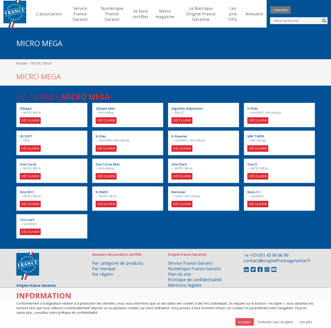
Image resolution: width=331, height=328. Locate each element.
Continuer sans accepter (275, 322)
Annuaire (254, 14)
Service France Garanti (80, 14)
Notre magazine (164, 13)
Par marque (103, 268)
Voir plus (306, 322)
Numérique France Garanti (112, 14)
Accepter (244, 322)
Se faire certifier (140, 13)
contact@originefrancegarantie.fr (277, 260)
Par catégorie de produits (117, 263)
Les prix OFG (232, 14)
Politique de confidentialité (195, 279)
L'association (49, 14)
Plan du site (179, 274)
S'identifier (280, 10)
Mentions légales (185, 285)
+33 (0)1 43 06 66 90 (269, 255)
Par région (102, 274)
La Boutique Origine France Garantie (200, 14)
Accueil (21, 63)
